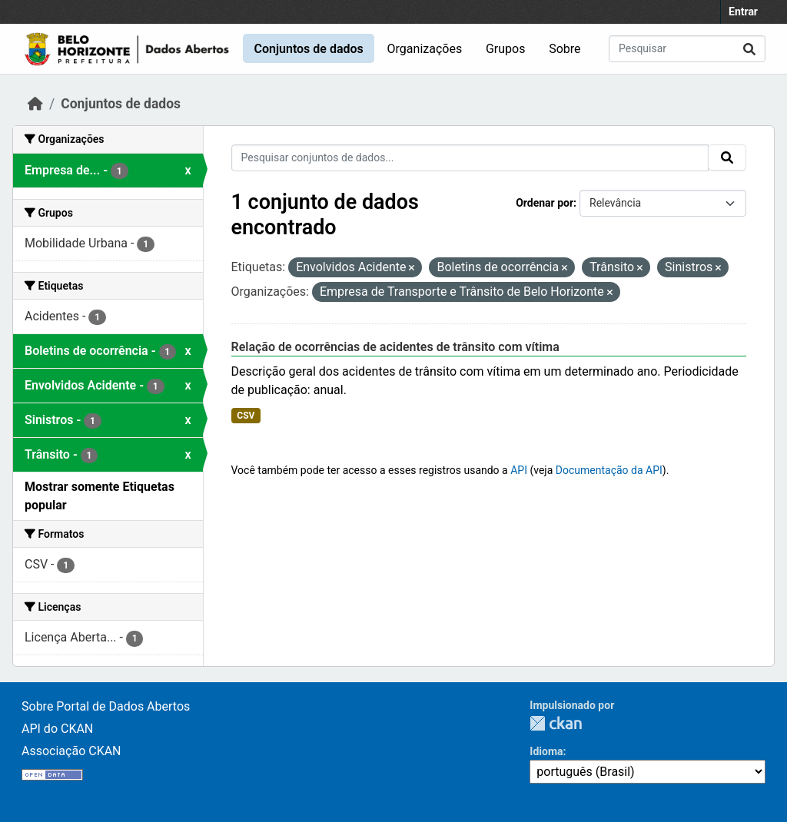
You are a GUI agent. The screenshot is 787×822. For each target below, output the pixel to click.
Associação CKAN (71, 751)
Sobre (564, 48)
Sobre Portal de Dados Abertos (106, 706)
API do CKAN (57, 728)
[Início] (35, 103)
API (518, 470)
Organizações (425, 48)
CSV (245, 415)
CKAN (556, 723)
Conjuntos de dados (308, 48)
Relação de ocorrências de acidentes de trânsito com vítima (395, 347)
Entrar (743, 11)
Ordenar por (544, 203)
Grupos (506, 48)
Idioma (546, 751)
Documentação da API (609, 470)
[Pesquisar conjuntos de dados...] (687, 48)
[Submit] (749, 48)
